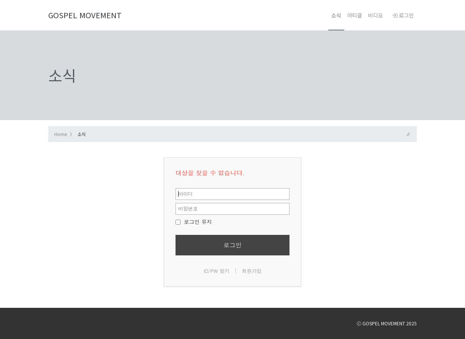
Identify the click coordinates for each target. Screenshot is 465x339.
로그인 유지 (194, 221)
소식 (336, 15)
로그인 (403, 15)
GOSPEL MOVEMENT (85, 15)
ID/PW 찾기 (217, 270)
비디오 (375, 15)
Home (60, 134)
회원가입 (251, 270)
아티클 (354, 15)
